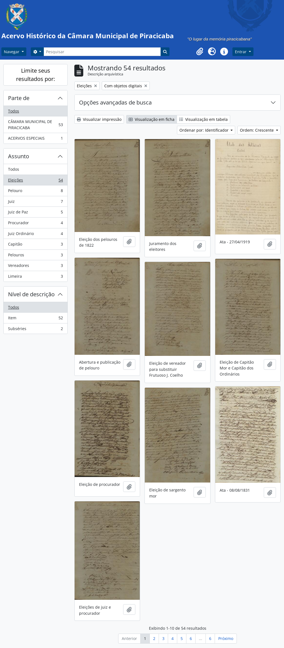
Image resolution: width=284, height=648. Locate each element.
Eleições (35, 181)
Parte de (18, 98)
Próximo (225, 638)
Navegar (12, 51)
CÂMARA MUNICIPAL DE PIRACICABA (35, 124)
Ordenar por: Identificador (204, 130)
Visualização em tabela (203, 119)
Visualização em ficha (151, 119)
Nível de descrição (31, 294)
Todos (13, 111)
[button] (200, 51)
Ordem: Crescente (257, 130)
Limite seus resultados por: (35, 75)
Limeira (35, 277)
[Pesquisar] (102, 51)
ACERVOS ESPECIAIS (35, 139)
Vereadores (35, 266)
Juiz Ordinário (35, 235)
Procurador (35, 224)
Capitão (35, 245)
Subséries (35, 330)
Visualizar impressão (99, 119)
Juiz (35, 202)
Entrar (241, 51)
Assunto (18, 156)
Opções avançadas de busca (115, 102)
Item (35, 319)
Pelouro (35, 192)
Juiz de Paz (35, 213)
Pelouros (35, 256)
